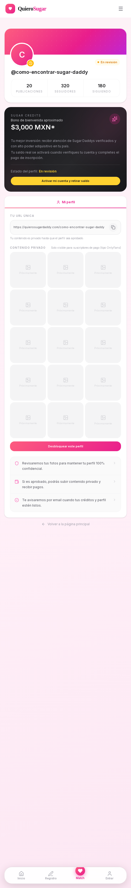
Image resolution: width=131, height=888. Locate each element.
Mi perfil (65, 204)
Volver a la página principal (66, 523)
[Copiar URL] (113, 227)
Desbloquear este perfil (65, 446)
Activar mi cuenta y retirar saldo (65, 181)
